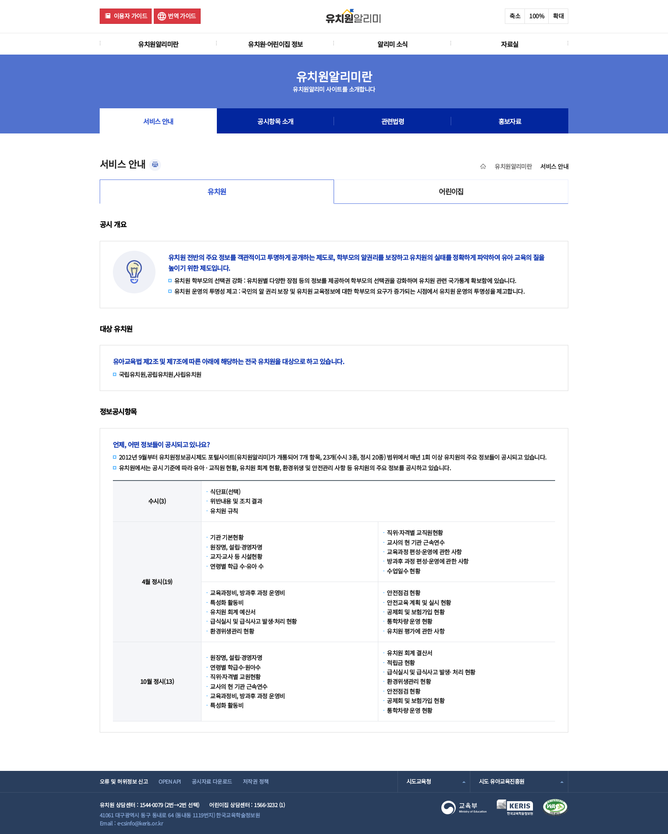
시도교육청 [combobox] (418, 781)
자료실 (509, 44)
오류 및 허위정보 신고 (124, 781)
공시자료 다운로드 (212, 781)
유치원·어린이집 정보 (275, 44)
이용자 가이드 (130, 16)
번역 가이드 (182, 16)
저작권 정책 (256, 781)
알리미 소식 (392, 44)
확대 (558, 16)
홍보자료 (509, 121)
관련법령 (392, 121)
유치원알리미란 (158, 44)
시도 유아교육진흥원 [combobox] (501, 781)
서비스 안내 (158, 121)
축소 (515, 16)
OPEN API (169, 781)
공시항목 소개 (275, 121)
